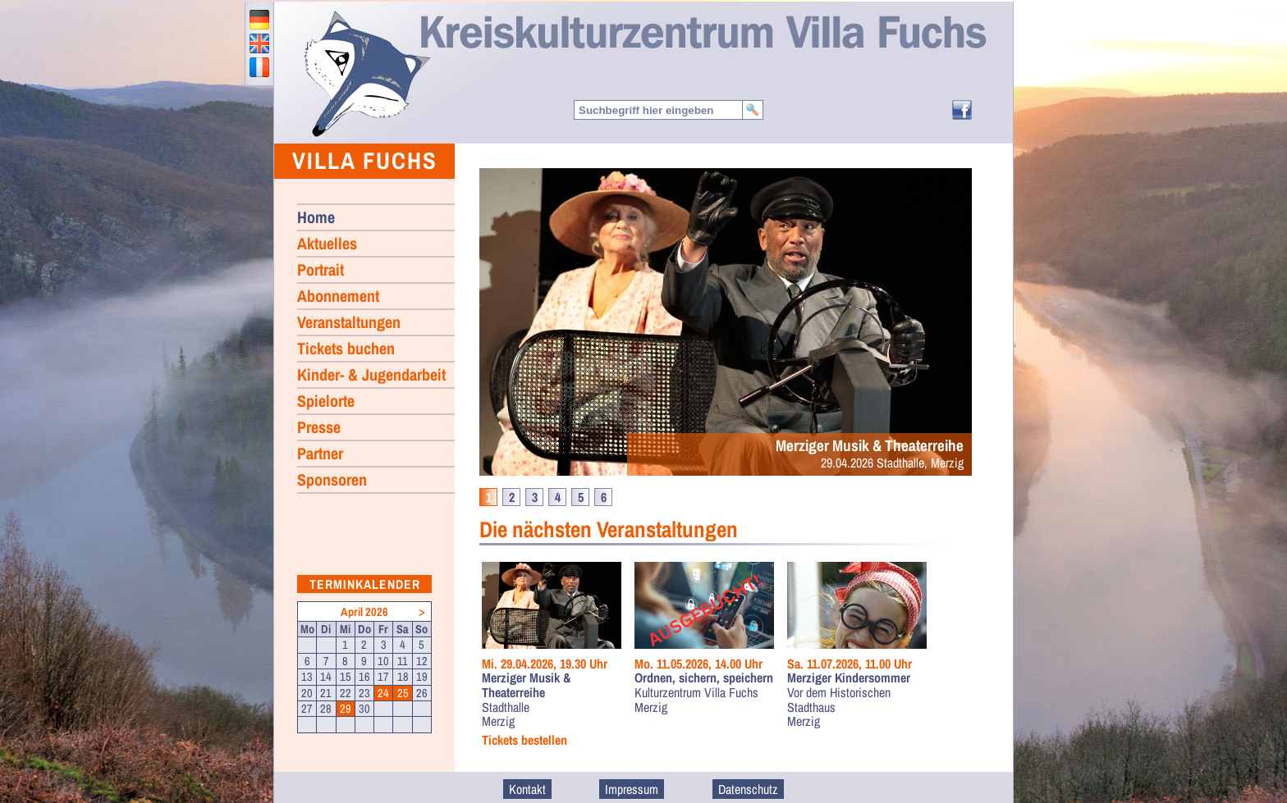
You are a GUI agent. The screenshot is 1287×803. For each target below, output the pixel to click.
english (259, 43)
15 (345, 676)
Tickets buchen (346, 348)
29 (345, 708)
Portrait (320, 269)
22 (345, 693)
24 (383, 693)
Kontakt (527, 789)
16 (364, 676)
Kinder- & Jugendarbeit (371, 374)
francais (259, 67)
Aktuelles (327, 243)
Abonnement (338, 296)
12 (422, 661)
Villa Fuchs (364, 160)
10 (383, 661)
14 (326, 676)
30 (364, 708)
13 (307, 676)
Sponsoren (332, 479)
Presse (319, 427)
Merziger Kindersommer (848, 678)
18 (403, 676)
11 (402, 661)
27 (307, 708)
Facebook (962, 110)
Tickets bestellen (524, 740)
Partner (320, 453)
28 (326, 708)
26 (422, 693)
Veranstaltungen (349, 322)
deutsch (259, 20)
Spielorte (326, 401)
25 (403, 693)
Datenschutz (748, 789)
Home (366, 73)
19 (422, 676)
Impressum (631, 789)
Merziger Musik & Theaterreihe (526, 685)
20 (307, 693)
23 (364, 693)
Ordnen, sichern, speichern (703, 678)
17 (383, 676)
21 (326, 693)
